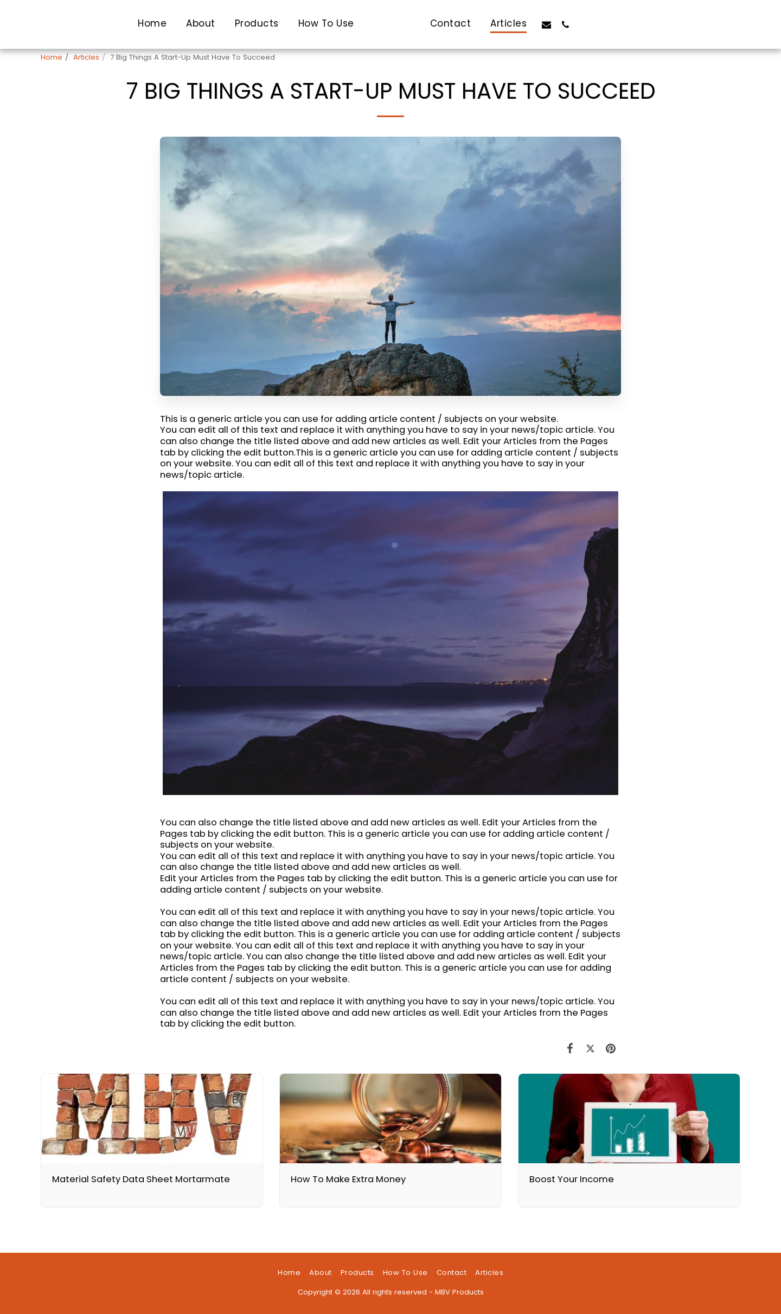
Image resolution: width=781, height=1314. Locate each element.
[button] (576, 24)
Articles (86, 57)
